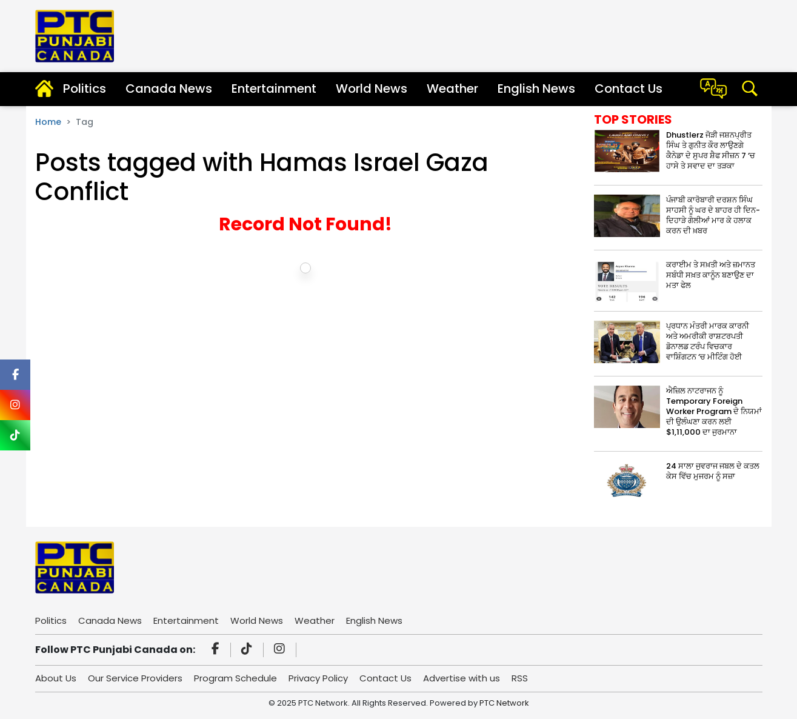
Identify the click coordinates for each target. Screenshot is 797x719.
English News (536, 88)
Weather (452, 88)
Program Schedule (235, 678)
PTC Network (504, 703)
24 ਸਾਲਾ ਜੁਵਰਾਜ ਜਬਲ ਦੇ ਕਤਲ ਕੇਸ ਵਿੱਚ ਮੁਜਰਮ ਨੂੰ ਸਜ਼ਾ (712, 471)
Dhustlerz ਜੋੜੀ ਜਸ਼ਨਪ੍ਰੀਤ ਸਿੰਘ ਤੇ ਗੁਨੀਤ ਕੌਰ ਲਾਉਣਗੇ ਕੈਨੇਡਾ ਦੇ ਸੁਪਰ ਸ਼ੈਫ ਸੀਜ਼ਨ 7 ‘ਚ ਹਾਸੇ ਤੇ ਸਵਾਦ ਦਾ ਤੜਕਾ (710, 150)
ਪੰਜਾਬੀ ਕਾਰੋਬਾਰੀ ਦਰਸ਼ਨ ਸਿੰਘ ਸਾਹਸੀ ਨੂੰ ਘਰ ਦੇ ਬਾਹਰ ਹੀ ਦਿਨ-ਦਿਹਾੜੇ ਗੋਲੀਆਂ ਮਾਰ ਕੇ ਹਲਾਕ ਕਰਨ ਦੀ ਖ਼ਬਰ (713, 215)
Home (48, 122)
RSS (520, 678)
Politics (84, 88)
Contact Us (628, 88)
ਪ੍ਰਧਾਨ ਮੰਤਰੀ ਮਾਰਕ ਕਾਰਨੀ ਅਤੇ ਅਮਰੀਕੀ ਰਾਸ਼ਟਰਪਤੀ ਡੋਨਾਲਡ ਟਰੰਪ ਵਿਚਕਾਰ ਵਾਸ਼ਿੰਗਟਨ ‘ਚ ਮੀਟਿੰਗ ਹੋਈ (707, 341)
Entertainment (274, 88)
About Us (55, 678)
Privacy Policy (318, 678)
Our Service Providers (135, 678)
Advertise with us (461, 678)
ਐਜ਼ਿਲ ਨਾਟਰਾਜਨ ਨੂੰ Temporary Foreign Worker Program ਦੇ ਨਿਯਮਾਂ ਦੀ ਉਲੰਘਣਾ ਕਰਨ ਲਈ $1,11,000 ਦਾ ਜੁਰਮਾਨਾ (714, 411)
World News (371, 88)
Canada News (168, 88)
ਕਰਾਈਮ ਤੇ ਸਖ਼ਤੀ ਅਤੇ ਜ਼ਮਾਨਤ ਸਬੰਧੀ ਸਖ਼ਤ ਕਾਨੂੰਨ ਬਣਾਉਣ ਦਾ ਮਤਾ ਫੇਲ (710, 275)
